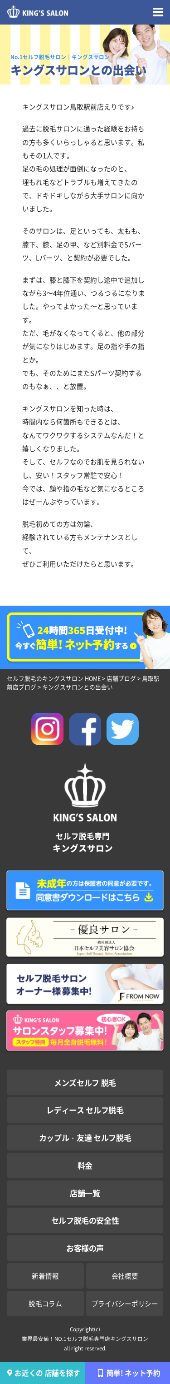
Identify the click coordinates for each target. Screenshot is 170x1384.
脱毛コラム (45, 1303)
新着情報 (45, 1275)
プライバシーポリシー (125, 1303)
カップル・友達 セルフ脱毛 (85, 1137)
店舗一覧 (85, 1193)
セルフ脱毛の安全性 (85, 1220)
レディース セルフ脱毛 (84, 1109)
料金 (85, 1165)
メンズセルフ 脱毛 (85, 1082)
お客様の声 (85, 1248)
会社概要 (125, 1275)
